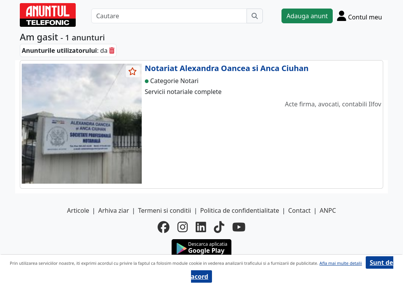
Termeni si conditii (164, 210)
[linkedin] (201, 227)
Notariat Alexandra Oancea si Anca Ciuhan (227, 68)
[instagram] (182, 227)
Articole (78, 210)
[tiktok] (219, 227)
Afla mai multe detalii (341, 263)
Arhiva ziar (113, 210)
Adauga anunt (307, 16)
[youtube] (238, 227)
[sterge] (112, 50)
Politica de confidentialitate (239, 210)
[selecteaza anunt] (133, 71)
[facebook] (164, 227)
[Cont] (359, 16)
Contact (299, 210)
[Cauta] (255, 16)
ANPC (328, 210)
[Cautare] (169, 16)
